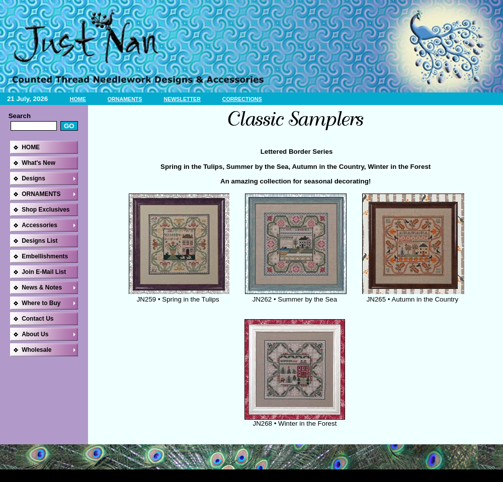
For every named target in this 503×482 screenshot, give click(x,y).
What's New (38, 162)
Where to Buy (41, 303)
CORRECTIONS (242, 99)
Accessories (39, 225)
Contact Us (37, 318)
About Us (35, 334)
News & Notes (42, 287)
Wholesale (36, 349)
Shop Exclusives (45, 209)
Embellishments (45, 256)
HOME (78, 99)
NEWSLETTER (181, 99)
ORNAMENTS (125, 99)
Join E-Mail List (44, 271)
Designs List (39, 240)
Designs (33, 178)
